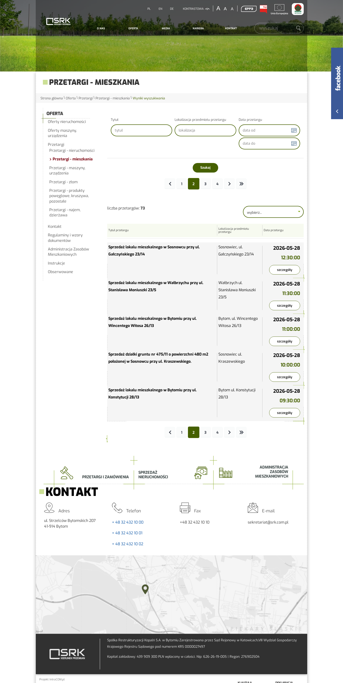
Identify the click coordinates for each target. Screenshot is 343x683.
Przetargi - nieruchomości (72, 150)
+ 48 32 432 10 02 (127, 543)
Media (166, 28)
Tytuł (114, 119)
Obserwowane (60, 271)
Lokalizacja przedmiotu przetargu (200, 119)
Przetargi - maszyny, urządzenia (67, 170)
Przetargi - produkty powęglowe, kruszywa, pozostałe (69, 196)
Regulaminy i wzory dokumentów (65, 238)
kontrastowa (193, 9)
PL (149, 9)
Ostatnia (241, 183)
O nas (101, 28)
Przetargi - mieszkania (113, 98)
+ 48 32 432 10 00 (127, 522)
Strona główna (51, 98)
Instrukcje (56, 263)
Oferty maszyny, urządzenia (62, 133)
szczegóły (284, 270)
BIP (263, 9)
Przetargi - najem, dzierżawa (65, 212)
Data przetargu (250, 119)
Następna (229, 183)
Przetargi (86, 98)
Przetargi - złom (63, 181)
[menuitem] (101, 28)
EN (160, 9)
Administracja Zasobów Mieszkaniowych (68, 252)
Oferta (133, 28)
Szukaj (205, 167)
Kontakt (231, 28)
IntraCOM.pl (57, 679)
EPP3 (248, 9)
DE (172, 9)
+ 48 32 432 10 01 (127, 532)
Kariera (198, 28)
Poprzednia (170, 183)
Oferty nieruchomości (67, 121)
